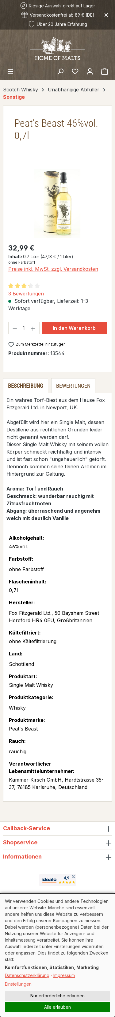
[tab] (25, 385)
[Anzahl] (24, 328)
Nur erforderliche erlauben (57, 995)
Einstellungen (18, 984)
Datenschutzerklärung (27, 975)
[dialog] (57, 955)
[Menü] (10, 71)
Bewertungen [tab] (73, 385)
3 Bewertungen (26, 293)
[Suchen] (60, 71)
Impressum (64, 975)
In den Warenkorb (74, 328)
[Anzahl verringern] (14, 328)
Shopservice (20, 842)
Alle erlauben (57, 1007)
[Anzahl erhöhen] (33, 328)
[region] (57, 203)
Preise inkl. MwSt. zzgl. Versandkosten (53, 269)
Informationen (22, 856)
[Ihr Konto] (89, 71)
